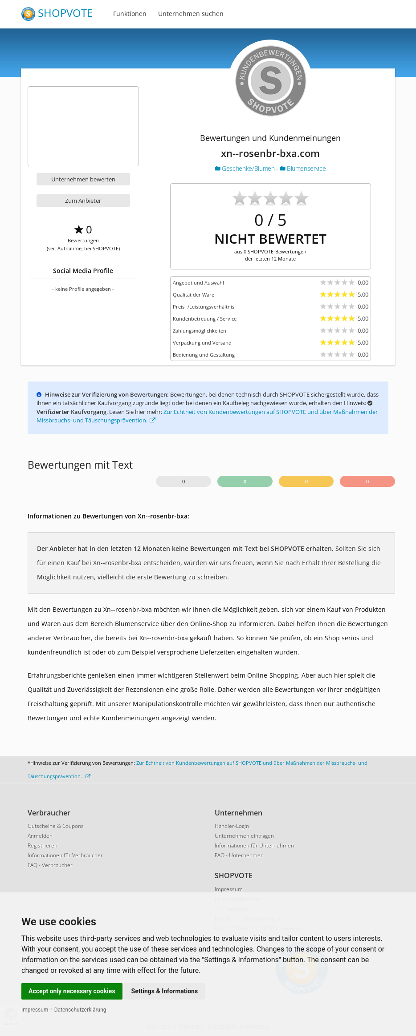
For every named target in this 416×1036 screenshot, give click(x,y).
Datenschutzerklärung (80, 1010)
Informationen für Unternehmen (254, 845)
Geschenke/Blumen (245, 168)
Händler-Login (232, 826)
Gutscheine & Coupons (56, 826)
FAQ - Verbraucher (50, 865)
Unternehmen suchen (191, 13)
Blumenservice (303, 168)
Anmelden (40, 835)
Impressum (34, 1010)
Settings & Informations (164, 991)
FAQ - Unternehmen (239, 855)
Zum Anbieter (83, 201)
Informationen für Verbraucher (65, 855)
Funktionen (130, 13)
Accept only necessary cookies (72, 991)
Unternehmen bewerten (83, 179)
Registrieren (42, 845)
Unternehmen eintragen (244, 835)
